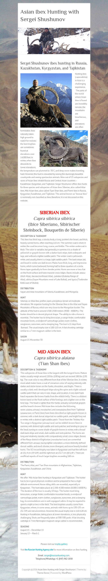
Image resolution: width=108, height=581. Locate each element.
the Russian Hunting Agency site (39, 549)
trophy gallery (61, 544)
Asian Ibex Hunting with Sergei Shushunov (49, 15)
